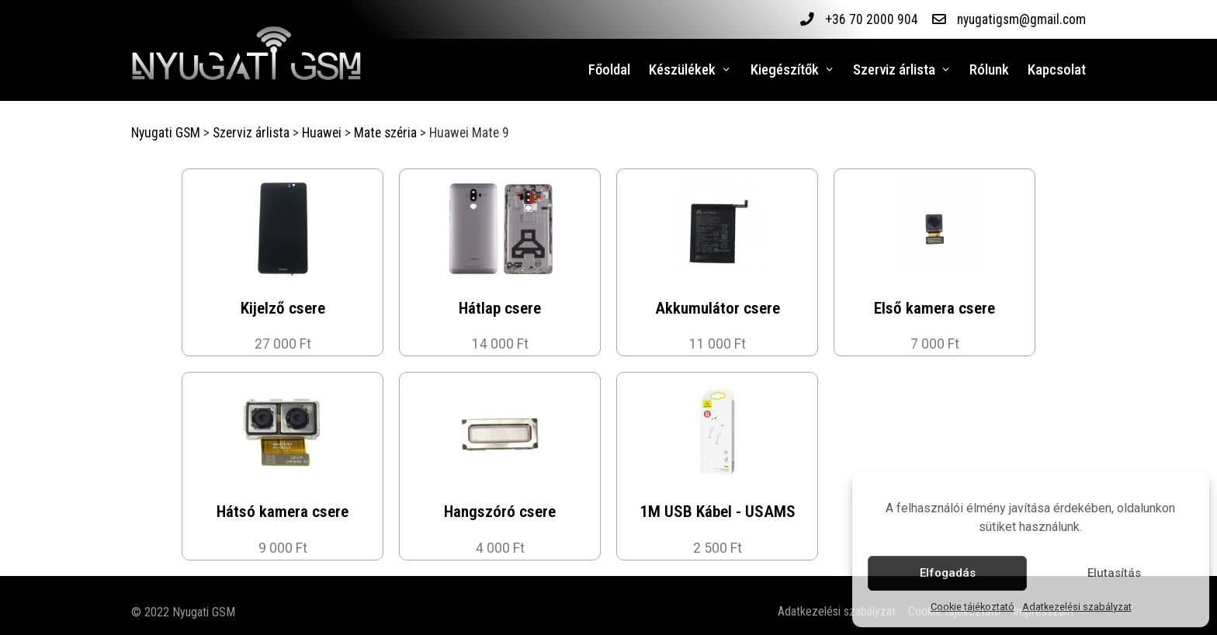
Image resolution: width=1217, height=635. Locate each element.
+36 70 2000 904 (870, 19)
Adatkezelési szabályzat (1077, 606)
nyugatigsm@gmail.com (1021, 19)
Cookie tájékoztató (972, 606)
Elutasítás (1114, 573)
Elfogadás (948, 573)
